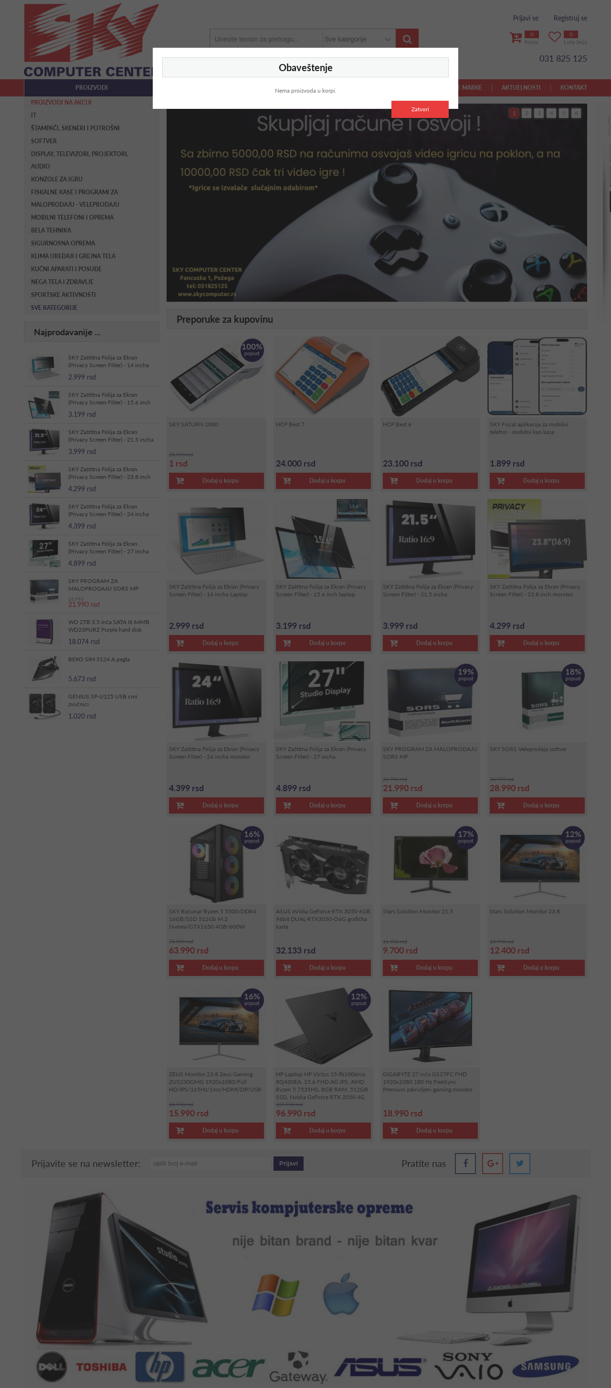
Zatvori (420, 109)
